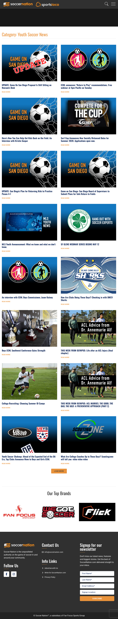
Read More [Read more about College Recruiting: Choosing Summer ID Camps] (6, 408)
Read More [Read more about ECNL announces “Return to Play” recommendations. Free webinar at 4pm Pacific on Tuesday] (65, 92)
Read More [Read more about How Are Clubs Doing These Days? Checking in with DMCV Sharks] (65, 304)
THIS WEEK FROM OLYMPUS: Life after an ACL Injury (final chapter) (87, 352)
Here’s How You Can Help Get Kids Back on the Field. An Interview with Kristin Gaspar (27, 139)
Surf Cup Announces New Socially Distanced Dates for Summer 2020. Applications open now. (85, 139)
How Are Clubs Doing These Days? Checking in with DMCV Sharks (87, 299)
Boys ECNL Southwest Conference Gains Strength (23, 350)
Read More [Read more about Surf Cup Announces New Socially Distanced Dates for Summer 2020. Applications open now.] (65, 145)
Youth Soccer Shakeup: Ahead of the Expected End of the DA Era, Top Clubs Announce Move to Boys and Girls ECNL (29, 458)
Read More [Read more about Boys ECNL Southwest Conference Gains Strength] (6, 355)
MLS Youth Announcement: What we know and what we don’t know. (29, 246)
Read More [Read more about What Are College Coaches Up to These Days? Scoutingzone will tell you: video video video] (65, 463)
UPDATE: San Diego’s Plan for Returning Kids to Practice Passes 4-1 (27, 193)
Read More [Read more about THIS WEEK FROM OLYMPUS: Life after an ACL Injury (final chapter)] (65, 357)
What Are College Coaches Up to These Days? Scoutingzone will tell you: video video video (87, 458)
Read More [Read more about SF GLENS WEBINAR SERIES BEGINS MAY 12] (65, 248)
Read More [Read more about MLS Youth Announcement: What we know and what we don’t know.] (6, 251)
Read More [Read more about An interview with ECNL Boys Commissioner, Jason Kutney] (6, 301)
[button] (59, 471)
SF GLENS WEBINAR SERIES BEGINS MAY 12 (80, 244)
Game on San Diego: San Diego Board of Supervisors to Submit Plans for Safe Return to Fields (85, 193)
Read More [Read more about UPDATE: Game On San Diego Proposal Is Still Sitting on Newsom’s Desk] (6, 92)
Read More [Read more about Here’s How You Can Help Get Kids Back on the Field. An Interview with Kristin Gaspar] (6, 145)
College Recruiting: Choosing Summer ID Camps (23, 403)
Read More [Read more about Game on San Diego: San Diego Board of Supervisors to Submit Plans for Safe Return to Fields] (65, 198)
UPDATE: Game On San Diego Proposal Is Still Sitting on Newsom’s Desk (26, 86)
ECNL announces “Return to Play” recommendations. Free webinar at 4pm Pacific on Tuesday (86, 86)
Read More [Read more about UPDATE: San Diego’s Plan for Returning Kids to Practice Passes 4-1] (6, 198)
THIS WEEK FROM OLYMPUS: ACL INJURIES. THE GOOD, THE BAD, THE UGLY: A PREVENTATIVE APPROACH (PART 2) (87, 405)
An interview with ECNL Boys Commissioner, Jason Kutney (27, 297)
